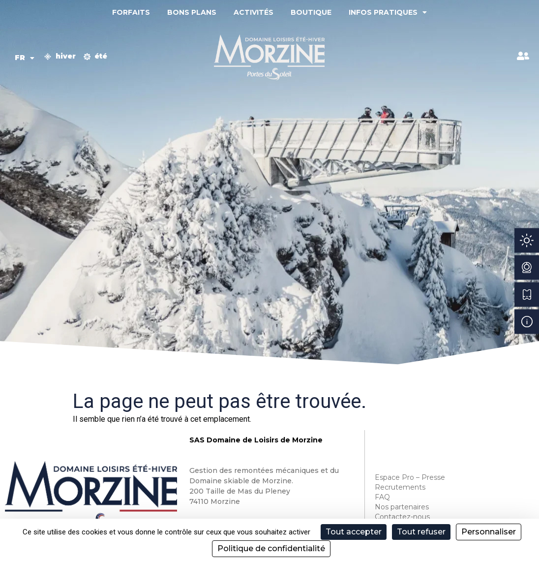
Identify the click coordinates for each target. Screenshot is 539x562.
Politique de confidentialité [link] (271, 548)
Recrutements (400, 487)
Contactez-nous (402, 516)
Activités (253, 12)
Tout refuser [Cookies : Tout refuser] (421, 531)
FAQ (382, 497)
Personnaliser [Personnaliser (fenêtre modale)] (488, 531)
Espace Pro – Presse (410, 477)
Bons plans (191, 12)
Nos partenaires (402, 506)
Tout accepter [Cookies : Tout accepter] (354, 531)
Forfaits (131, 12)
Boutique (311, 12)
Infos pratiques (388, 12)
